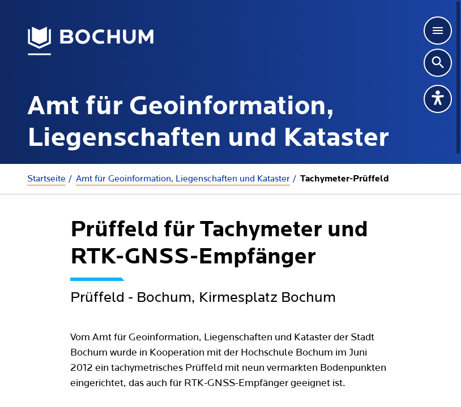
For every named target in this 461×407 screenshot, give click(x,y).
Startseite (46, 178)
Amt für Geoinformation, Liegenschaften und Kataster (183, 178)
